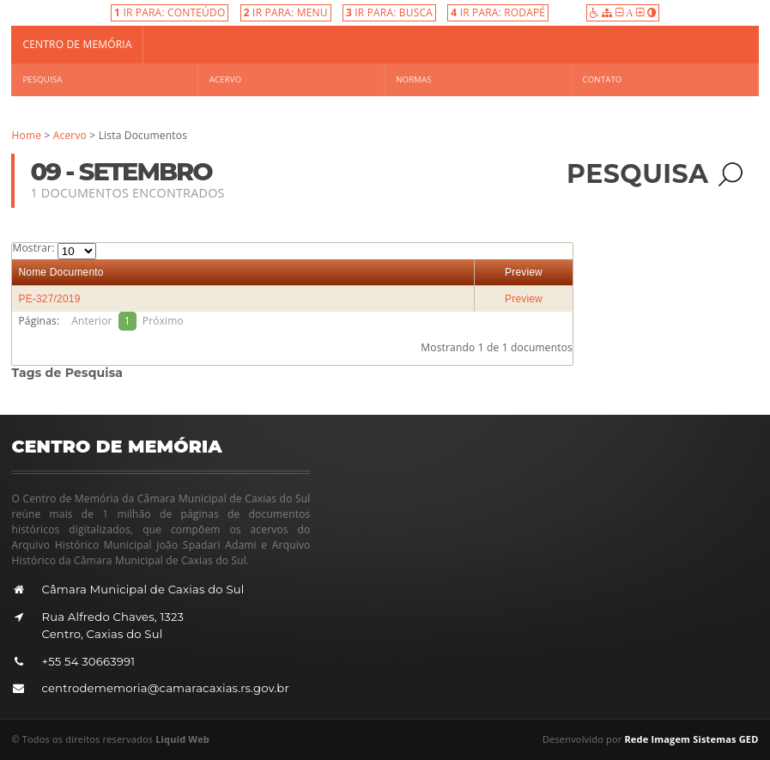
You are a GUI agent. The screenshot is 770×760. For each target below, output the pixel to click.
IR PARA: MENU (286, 12)
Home (26, 135)
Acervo (225, 79)
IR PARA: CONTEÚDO (169, 12)
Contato (602, 79)
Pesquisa (42, 79)
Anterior (91, 320)
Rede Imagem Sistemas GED (691, 739)
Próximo (163, 320)
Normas (413, 79)
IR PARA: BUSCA (389, 12)
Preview (524, 272)
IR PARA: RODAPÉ (498, 12)
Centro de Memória (76, 44)
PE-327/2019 (49, 299)
